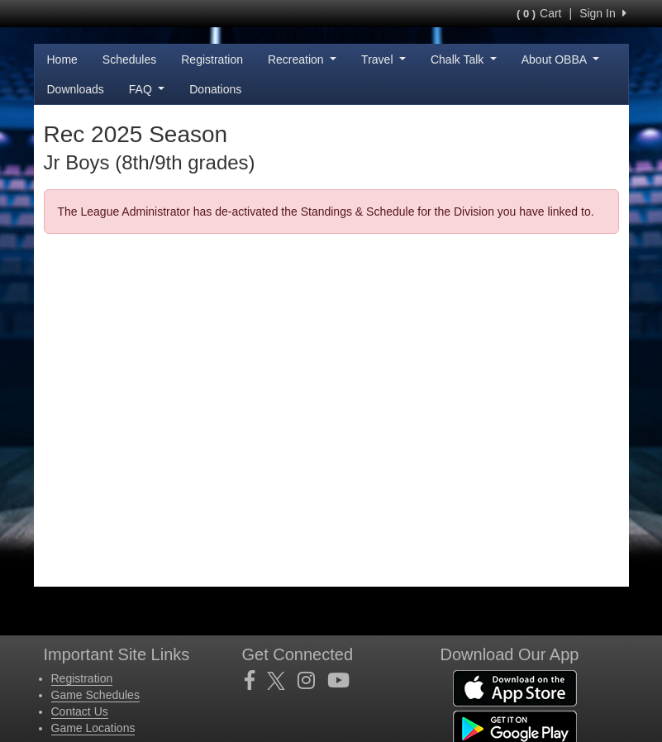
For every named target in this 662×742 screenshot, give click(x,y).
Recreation (302, 59)
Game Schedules (95, 695)
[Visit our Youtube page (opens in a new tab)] (344, 681)
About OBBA (560, 59)
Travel (383, 59)
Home (62, 59)
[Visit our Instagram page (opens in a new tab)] (312, 681)
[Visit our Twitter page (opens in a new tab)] (282, 681)
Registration (212, 59)
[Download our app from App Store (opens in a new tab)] (515, 687)
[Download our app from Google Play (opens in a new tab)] (515, 728)
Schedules (129, 59)
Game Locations (93, 728)
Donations (215, 89)
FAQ (146, 89)
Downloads (75, 89)
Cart (539, 13)
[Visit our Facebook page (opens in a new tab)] (256, 681)
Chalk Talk (464, 59)
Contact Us (79, 711)
